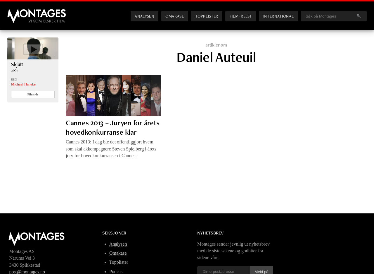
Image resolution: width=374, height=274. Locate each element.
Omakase (174, 16)
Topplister (206, 16)
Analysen (144, 16)
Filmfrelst (241, 16)
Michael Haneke (23, 84)
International (278, 16)
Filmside (33, 94)
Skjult (17, 64)
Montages (17, 11)
